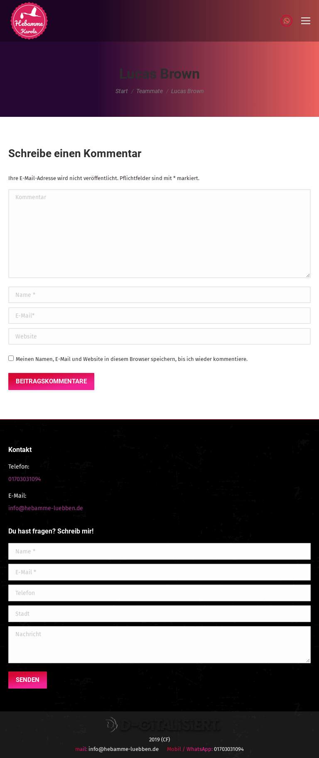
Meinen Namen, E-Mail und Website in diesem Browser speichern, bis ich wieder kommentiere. (132, 359)
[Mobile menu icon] (306, 21)
